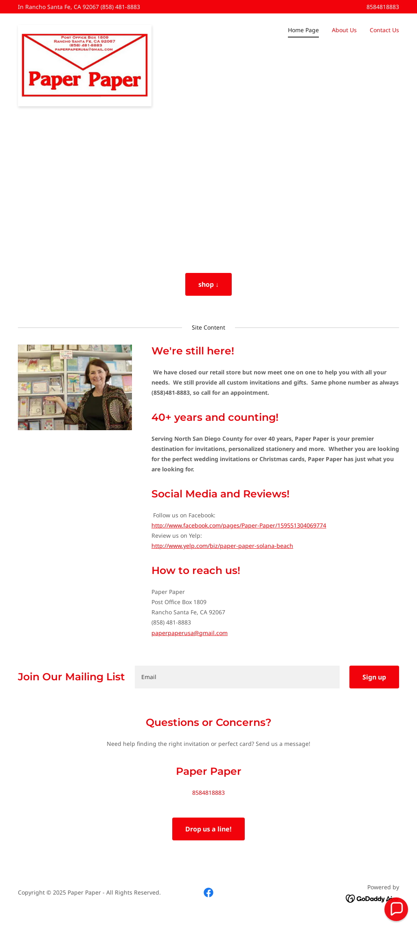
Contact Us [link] (384, 30)
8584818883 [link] (383, 7)
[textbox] (237, 677)
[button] (396, 909)
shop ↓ (208, 284)
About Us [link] (344, 30)
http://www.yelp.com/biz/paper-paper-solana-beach (222, 546)
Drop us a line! (208, 828)
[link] (84, 28)
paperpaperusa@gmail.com (189, 633)
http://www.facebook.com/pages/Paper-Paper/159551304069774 (238, 525)
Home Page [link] (303, 30)
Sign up (374, 677)
